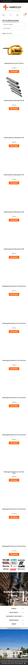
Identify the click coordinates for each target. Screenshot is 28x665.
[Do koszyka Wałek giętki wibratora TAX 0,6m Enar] (14, 294)
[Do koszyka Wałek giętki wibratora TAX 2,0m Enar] (14, 405)
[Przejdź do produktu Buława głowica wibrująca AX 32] (14, 124)
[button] (3, 15)
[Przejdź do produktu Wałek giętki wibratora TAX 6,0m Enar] (14, 533)
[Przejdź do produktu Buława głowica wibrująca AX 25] (14, 87)
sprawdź (14, 599)
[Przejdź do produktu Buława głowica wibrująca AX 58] (14, 235)
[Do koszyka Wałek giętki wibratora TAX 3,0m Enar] (14, 443)
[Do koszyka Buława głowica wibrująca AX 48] (14, 220)
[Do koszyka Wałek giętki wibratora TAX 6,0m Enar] (14, 554)
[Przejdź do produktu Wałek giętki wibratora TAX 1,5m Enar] (14, 347)
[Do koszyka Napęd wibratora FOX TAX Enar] (14, 71)
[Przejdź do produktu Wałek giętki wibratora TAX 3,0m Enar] (14, 421)
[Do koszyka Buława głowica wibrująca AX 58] (14, 257)
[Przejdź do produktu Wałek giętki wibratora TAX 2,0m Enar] (14, 384)
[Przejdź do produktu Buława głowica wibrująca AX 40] (14, 161)
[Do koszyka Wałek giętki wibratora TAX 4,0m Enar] (14, 480)
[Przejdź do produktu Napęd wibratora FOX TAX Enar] (14, 50)
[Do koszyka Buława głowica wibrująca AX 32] (14, 145)
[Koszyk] (24, 15)
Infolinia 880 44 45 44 (6, 1)
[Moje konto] (17, 15)
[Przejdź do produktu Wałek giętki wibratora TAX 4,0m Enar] (14, 458)
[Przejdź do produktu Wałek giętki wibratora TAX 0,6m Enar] (14, 273)
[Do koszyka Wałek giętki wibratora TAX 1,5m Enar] (14, 368)
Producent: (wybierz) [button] (8, 24)
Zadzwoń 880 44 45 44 (14, 653)
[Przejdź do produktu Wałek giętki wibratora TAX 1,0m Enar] (14, 310)
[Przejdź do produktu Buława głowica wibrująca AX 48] (14, 198)
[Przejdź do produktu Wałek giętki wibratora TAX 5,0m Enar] (14, 495)
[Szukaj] (10, 15)
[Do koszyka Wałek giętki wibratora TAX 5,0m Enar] (14, 517)
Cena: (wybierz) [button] (6, 28)
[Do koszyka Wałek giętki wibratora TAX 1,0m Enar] (14, 331)
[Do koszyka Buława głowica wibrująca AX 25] (14, 108)
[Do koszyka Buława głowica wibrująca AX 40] (14, 183)
